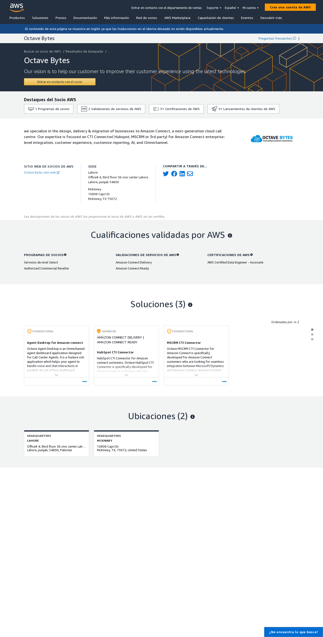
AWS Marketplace (177, 18)
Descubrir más (271, 18)
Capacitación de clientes (216, 18)
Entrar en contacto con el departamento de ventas (166, 8)
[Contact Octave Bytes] (60, 81)
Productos (17, 18)
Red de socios (146, 18)
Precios (61, 18)
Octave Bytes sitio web (41, 172)
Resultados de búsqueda (85, 51)
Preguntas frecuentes (277, 38)
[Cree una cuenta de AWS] (290, 7)
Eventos (247, 18)
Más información (116, 18)
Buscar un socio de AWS (43, 51)
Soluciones (40, 18)
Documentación (85, 18)
